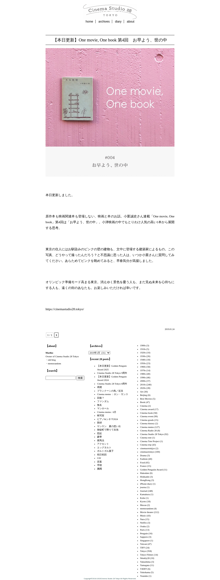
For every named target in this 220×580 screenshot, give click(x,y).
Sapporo (144, 537)
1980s (143, 373)
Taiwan (143, 544)
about (130, 21)
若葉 (99, 461)
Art (141, 391)
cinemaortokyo (147, 451)
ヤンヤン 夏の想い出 (109, 426)
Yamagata (144, 565)
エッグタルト (104, 447)
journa (143, 487)
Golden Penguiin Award (151, 469)
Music (143, 515)
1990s (143, 377)
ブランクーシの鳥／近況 (110, 390)
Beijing (143, 395)
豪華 (99, 436)
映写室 (100, 415)
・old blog (51, 360)
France (143, 466)
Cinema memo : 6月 (106, 412)
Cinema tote (145, 437)
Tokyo (143, 551)
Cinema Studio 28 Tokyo (152, 434)
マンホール (103, 408)
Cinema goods (147, 420)
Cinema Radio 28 (148, 430)
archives (104, 21)
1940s (143, 359)
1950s (143, 363)
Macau (143, 505)
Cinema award (147, 409)
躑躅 (99, 468)
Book (142, 402)
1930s (143, 356)
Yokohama (145, 572)
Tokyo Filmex (146, 554)
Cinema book (146, 413)
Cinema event (146, 416)
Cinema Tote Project (149, 441)
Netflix (143, 522)
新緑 (99, 422)
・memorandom (53, 363)
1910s (143, 349)
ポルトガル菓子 (105, 451)
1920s (143, 352)
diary (118, 21)
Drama (143, 455)
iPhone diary (146, 483)
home (89, 21)
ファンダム (103, 401)
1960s (143, 366)
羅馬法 (100, 440)
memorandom (146, 508)
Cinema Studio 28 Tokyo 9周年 (112, 373)
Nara (142, 519)
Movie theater (146, 512)
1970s (143, 370)
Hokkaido (144, 476)
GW (99, 458)
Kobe (142, 498)
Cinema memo (147, 427)
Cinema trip (145, 444)
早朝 (99, 465)
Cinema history (147, 423)
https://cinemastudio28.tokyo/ (65, 309)
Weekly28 (145, 558)
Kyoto (143, 501)
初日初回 (102, 454)
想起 (99, 433)
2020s (143, 388)
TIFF (142, 547)
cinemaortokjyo (147, 448)
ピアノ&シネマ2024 (107, 419)
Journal (143, 491)
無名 (99, 405)
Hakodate (144, 473)
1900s (143, 345)
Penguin (144, 533)
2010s (143, 384)
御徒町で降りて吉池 (107, 429)
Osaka (143, 526)
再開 (99, 387)
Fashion (144, 459)
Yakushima (145, 561)
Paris (142, 529)
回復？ (100, 398)
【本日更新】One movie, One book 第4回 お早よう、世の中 (110, 40)
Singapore (145, 540)
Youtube (144, 576)
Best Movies (146, 398)
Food (142, 462)
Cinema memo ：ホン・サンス (112, 394)
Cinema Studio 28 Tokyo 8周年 (112, 383)
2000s (143, 381)
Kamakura (145, 494)
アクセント (103, 444)
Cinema (143, 405)
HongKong (145, 480)
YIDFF (143, 569)
